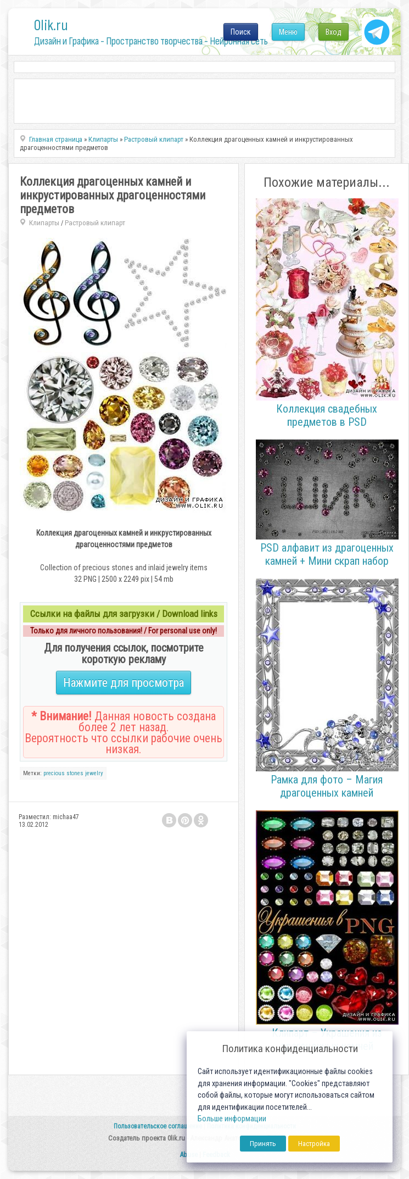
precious (54, 773)
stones (74, 773)
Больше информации (232, 1119)
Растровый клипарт (95, 223)
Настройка (314, 1143)
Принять (263, 1143)
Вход (333, 31)
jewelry (94, 773)
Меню (288, 31)
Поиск (241, 31)
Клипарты (44, 223)
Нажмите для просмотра (123, 682)
